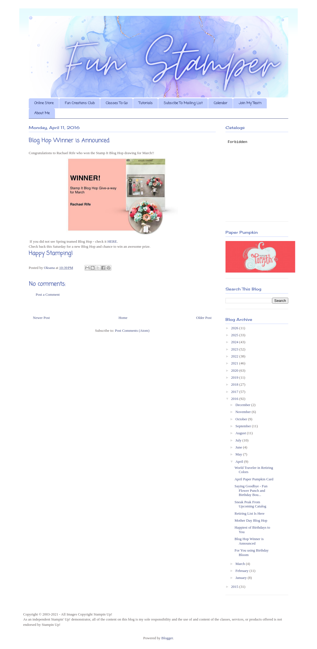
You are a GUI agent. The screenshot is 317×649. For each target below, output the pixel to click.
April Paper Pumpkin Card (253, 479)
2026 (235, 328)
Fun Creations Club (80, 103)
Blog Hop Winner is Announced (248, 541)
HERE (112, 241)
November (244, 412)
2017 (235, 392)
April (240, 461)
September (244, 426)
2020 (235, 370)
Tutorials (146, 103)
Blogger (167, 638)
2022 (235, 356)
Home (123, 318)
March (241, 564)
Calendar (220, 103)
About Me (42, 113)
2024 (235, 342)
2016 (235, 399)
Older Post (204, 318)
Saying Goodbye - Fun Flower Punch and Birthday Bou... (250, 490)
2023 (235, 349)
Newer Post (41, 318)
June (239, 447)
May (239, 454)
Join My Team (250, 103)
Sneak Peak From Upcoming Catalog (250, 504)
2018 (235, 384)
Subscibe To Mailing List (183, 103)
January (242, 578)
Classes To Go (117, 103)
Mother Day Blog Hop (250, 520)
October (242, 419)
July (239, 440)
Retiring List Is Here (249, 513)
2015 (235, 586)
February (242, 571)
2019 (235, 377)
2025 (235, 335)
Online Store (44, 103)
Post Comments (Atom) (132, 330)
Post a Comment (48, 294)
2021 (235, 363)
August (241, 433)
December (243, 405)
